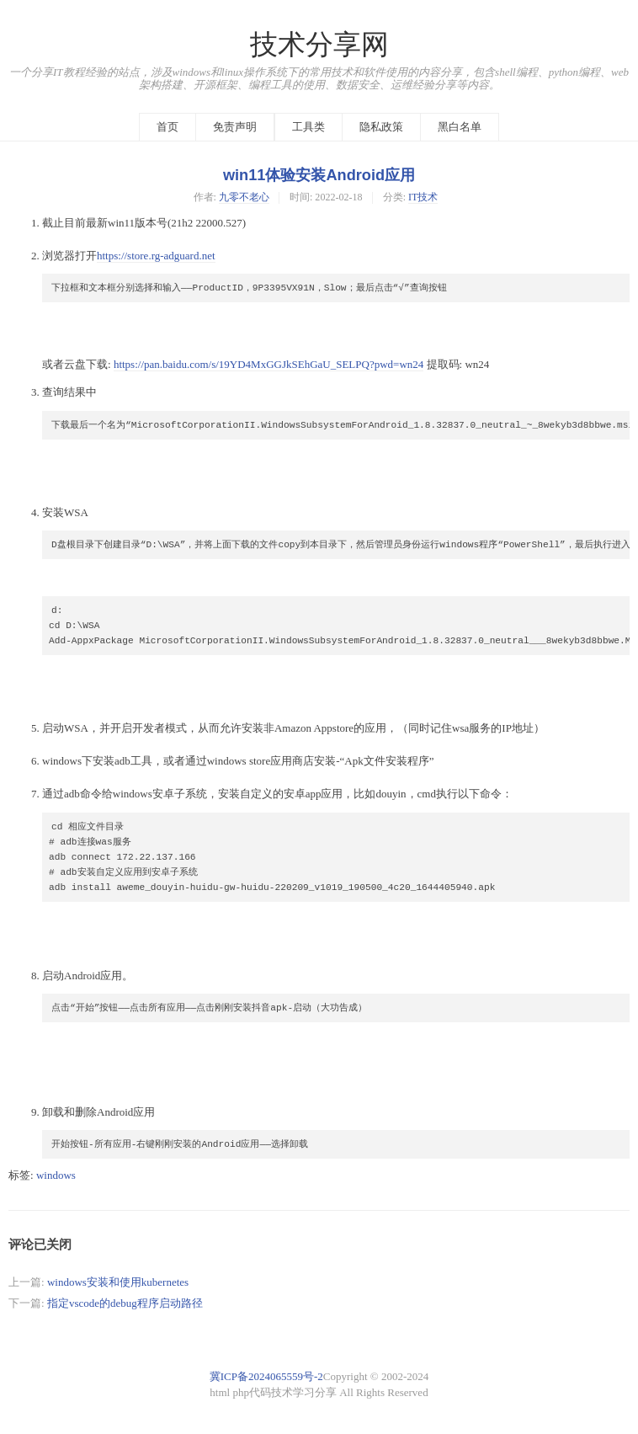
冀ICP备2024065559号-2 (266, 1376)
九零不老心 (244, 197)
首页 (167, 126)
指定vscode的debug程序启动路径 (125, 1303)
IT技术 (423, 197)
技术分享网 (319, 44)
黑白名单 (459, 126)
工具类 (308, 126)
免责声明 (235, 126)
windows (56, 1175)
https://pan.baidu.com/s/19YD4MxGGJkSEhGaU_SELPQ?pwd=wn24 (268, 364)
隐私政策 (381, 126)
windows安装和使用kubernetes (118, 1282)
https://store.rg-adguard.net (156, 255)
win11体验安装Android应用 (319, 175)
